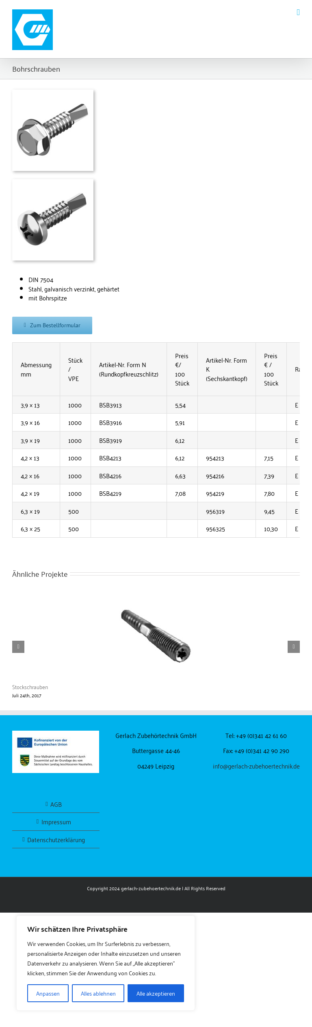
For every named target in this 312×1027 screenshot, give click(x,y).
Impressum (56, 821)
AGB (56, 804)
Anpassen (48, 993)
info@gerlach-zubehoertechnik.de (256, 765)
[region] (105, 963)
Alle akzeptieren (155, 993)
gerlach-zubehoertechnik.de (151, 888)
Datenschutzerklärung (56, 839)
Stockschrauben (30, 686)
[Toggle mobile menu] (298, 12)
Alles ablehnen (98, 993)
